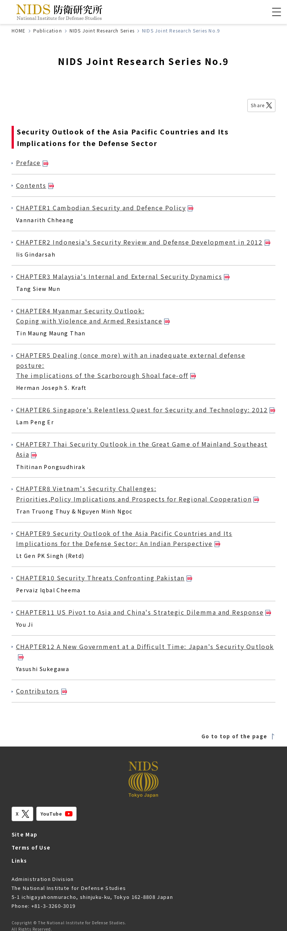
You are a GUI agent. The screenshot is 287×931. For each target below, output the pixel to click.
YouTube (56, 813)
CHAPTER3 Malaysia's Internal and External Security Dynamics (122, 276)
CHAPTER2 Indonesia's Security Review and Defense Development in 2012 (143, 242)
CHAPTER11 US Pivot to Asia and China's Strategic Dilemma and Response (143, 612)
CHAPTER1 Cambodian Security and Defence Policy (105, 207)
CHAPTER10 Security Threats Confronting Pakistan (104, 577)
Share (261, 105)
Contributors (41, 690)
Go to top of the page (238, 736)
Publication (47, 30)
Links (19, 860)
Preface (32, 162)
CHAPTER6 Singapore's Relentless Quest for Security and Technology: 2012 (145, 409)
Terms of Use (31, 847)
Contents (35, 185)
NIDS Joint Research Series (102, 30)
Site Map (24, 834)
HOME (19, 30)
